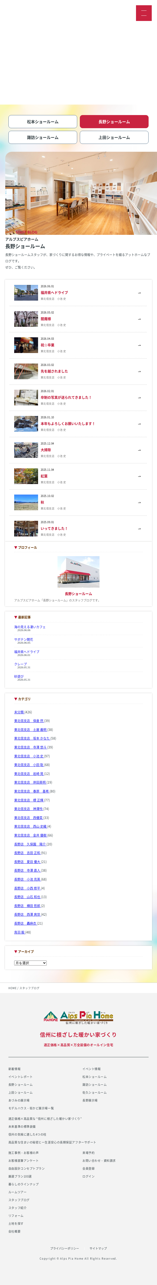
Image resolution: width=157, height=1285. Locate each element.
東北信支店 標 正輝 (29, 800)
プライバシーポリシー (64, 1248)
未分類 (19, 712)
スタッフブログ (19, 1200)
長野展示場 (90, 1100)
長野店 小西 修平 (27, 888)
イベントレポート (20, 1077)
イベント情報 (91, 1069)
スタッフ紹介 (17, 1208)
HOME (12, 988)
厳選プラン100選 (20, 1176)
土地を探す (16, 1223)
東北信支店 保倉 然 (29, 720)
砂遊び (19, 676)
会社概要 (14, 1231)
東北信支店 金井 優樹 (30, 835)
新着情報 (14, 1069)
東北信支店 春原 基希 (32, 791)
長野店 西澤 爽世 (27, 914)
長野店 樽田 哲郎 (27, 905)
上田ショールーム (20, 1092)
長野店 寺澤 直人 (27, 870)
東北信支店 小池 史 (29, 756)
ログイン (88, 1176)
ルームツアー (17, 1192)
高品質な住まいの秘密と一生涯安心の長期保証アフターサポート (52, 1142)
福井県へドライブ (26, 651)
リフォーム (16, 1215)
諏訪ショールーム (94, 1084)
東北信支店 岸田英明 (30, 782)
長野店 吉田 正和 (27, 852)
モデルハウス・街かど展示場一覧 (31, 1108)
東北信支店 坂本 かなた (32, 738)
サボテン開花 (23, 639)
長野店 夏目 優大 (27, 861)
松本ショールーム (94, 1077)
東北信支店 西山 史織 (30, 826)
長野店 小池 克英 (27, 879)
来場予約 (88, 1153)
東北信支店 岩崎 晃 (29, 773)
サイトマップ (98, 1248)
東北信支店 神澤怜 (28, 808)
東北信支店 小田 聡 (29, 764)
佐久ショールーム (94, 1092)
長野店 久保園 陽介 (30, 844)
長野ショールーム (20, 1084)
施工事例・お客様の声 (23, 1153)
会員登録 (88, 1168)
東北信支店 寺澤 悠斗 (30, 747)
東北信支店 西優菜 (28, 817)
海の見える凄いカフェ (30, 627)
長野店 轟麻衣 (25, 923)
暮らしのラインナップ (23, 1184)
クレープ (20, 664)
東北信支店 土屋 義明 (30, 729)
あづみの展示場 (19, 1100)
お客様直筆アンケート (23, 1160)
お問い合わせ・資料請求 (99, 1160)
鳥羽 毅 (19, 932)
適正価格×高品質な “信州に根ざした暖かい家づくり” (45, 1118)
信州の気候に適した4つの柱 (27, 1134)
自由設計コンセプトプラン (26, 1168)
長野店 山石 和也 (27, 896)
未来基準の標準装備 (22, 1126)
